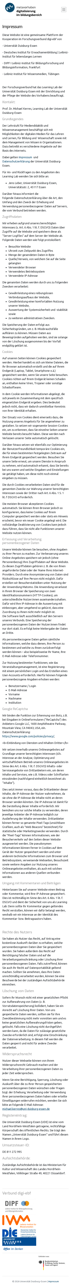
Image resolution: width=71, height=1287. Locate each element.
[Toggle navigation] (63, 9)
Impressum (26, 157)
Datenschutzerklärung (16, 161)
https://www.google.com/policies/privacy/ (28, 736)
